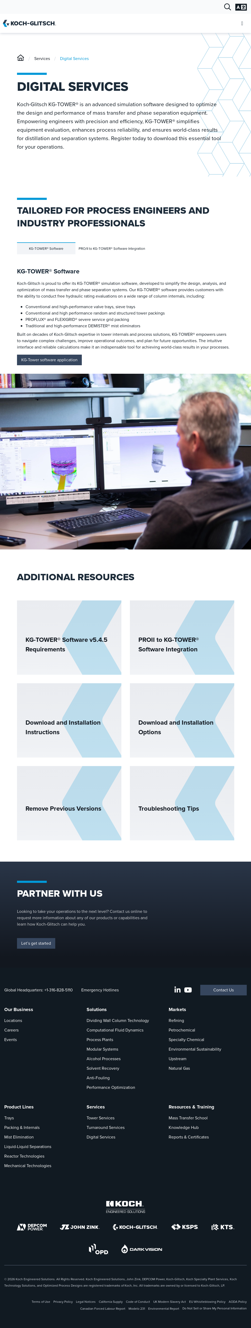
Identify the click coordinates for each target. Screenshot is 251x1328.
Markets (177, 1009)
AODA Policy (238, 1301)
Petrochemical (182, 1030)
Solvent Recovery (103, 1068)
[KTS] (223, 1227)
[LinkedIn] (178, 990)
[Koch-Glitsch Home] (31, 23)
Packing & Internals (22, 1127)
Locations (13, 1020)
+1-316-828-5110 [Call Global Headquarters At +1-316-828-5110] (58, 990)
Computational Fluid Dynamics (115, 1030)
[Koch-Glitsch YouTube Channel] (188, 990)
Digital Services (74, 58)
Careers (11, 1030)
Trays (9, 1118)
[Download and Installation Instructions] (69, 720)
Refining (176, 1020)
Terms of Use (41, 1301)
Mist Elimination (19, 1137)
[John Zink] (79, 1227)
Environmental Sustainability (195, 1049)
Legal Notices (86, 1301)
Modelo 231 (137, 1308)
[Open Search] (227, 7)
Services (42, 58)
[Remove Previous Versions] (69, 803)
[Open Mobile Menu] (242, 23)
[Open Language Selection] (241, 7)
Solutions (97, 1009)
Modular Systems (102, 1049)
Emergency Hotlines (100, 990)
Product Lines (19, 1106)
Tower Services (100, 1118)
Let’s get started (36, 943)
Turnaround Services (106, 1127)
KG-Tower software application (49, 360)
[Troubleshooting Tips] (182, 803)
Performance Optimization (111, 1087)
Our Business (18, 1009)
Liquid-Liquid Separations (27, 1147)
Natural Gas (179, 1068)
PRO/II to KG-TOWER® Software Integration (112, 248)
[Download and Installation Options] (182, 720)
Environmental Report (163, 1308)
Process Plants (100, 1040)
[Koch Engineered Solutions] (125, 1207)
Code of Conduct (138, 1301)
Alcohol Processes (104, 1059)
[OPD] (99, 1248)
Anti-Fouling (98, 1078)
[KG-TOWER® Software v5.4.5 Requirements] (69, 637)
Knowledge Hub (184, 1127)
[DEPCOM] (32, 1227)
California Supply (111, 1301)
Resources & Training (191, 1106)
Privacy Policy (63, 1301)
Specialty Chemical (186, 1040)
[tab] (46, 248)
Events (10, 1040)
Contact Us (223, 990)
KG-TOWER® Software (46, 248)
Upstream (177, 1059)
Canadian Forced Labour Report (102, 1308)
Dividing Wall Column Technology (118, 1020)
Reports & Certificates (189, 1137)
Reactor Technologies (24, 1156)
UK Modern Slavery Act (169, 1301)
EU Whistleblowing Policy (207, 1301)
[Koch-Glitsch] (20, 58)
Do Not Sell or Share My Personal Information (214, 1308)
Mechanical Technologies (27, 1166)
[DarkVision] (141, 1248)
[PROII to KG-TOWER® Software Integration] (182, 637)
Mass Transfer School (188, 1118)
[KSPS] (185, 1227)
